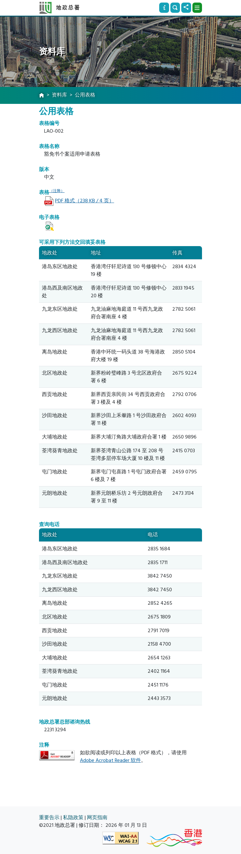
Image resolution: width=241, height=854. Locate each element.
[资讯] (164, 8)
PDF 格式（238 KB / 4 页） (84, 200)
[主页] (41, 95)
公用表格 (85, 94)
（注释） (57, 191)
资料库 (59, 94)
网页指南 (97, 817)
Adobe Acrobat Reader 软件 (110, 760)
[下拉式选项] (197, 8)
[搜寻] (175, 8)
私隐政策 (73, 817)
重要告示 (49, 817)
